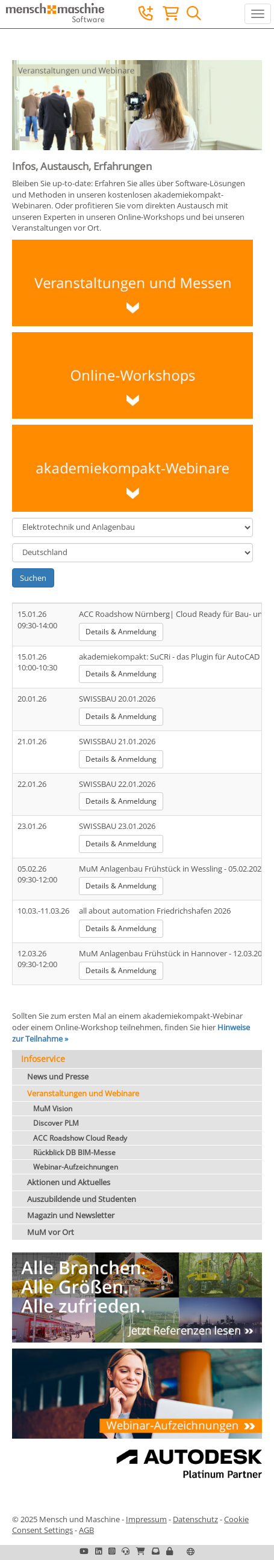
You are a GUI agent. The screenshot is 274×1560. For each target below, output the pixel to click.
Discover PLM (56, 1123)
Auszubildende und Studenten (81, 1199)
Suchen (33, 577)
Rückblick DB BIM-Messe (74, 1152)
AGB (86, 1530)
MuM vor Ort (50, 1232)
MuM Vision (52, 1108)
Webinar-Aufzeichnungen (75, 1167)
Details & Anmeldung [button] (121, 632)
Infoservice (43, 1058)
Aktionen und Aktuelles (68, 1182)
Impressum (146, 1519)
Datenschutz (195, 1519)
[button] (169, 1551)
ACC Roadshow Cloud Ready (80, 1138)
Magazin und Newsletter (70, 1215)
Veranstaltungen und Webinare (83, 1093)
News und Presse (58, 1076)
